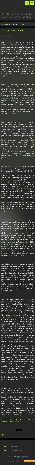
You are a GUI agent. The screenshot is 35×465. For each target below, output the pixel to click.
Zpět (3, 435)
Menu (32, 3)
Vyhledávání (27, 3)
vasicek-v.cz (5, 24)
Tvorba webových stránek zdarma (15, 461)
